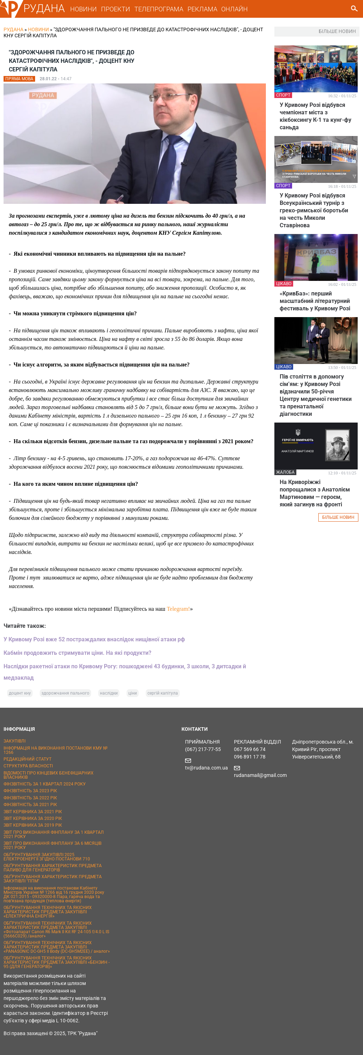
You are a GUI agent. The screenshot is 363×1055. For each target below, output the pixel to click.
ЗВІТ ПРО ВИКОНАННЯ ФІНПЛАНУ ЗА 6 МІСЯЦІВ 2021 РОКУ (52, 845)
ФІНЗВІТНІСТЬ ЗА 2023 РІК (30, 790)
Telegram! (178, 609)
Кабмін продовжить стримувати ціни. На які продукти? (77, 652)
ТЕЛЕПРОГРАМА (158, 9)
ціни (132, 693)
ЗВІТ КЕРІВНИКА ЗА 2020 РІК (33, 818)
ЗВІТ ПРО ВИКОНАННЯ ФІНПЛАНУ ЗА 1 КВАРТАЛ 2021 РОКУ (54, 834)
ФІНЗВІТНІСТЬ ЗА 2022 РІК (30, 797)
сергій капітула (162, 693)
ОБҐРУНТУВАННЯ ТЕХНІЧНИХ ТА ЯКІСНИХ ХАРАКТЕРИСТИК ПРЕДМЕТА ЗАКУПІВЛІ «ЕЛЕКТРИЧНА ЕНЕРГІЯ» (48, 912)
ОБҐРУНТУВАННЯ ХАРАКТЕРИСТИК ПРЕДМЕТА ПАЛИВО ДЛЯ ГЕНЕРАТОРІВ (53, 867)
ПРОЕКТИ (115, 9)
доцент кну (20, 693)
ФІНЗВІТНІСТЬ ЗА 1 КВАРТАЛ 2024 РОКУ (45, 784)
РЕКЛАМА (202, 9)
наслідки (109, 693)
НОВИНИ (83, 9)
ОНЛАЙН (234, 9)
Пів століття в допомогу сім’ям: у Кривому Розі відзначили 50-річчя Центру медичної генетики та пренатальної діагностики (316, 395)
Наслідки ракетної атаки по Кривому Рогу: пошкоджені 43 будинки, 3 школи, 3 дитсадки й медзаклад (125, 672)
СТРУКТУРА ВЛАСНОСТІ (28, 765)
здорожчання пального (65, 693)
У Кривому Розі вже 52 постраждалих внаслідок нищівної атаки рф (94, 639)
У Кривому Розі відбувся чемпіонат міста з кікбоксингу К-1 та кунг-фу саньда (315, 116)
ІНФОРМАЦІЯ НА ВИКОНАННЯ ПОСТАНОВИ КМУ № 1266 (55, 750)
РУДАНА (44, 8)
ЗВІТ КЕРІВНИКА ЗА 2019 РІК (33, 825)
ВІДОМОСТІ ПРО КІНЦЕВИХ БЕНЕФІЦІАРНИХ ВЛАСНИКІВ (49, 775)
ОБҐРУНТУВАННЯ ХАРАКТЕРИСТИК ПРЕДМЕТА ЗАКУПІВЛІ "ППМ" (53, 878)
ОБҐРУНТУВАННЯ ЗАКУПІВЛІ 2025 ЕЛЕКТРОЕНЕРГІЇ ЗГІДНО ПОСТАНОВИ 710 (47, 856)
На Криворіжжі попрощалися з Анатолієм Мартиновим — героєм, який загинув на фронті (315, 493)
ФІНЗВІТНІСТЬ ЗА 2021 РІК (30, 804)
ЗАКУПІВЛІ (15, 741)
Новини (38, 29)
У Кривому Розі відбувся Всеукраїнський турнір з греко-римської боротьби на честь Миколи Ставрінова (314, 210)
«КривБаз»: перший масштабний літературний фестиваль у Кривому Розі (315, 301)
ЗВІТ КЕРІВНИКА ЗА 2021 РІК (33, 811)
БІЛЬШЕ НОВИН (338, 517)
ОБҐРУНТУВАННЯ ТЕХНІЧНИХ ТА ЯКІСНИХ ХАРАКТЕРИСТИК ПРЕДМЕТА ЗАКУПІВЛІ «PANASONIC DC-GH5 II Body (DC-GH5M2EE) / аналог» (57, 947)
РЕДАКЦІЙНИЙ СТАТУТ (27, 759)
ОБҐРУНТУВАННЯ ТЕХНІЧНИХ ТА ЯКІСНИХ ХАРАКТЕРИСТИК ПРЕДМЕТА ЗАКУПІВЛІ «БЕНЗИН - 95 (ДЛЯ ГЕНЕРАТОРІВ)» (57, 962)
